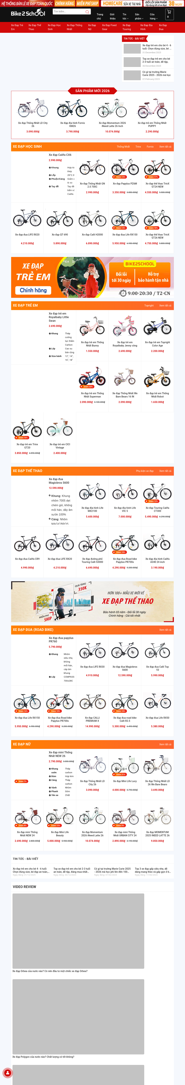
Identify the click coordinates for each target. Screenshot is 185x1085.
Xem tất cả (165, 146)
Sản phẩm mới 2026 (92, 91)
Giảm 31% (120, 774)
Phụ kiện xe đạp (145, 471)
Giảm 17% (153, 177)
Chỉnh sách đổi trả (104, 974)
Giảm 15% (55, 825)
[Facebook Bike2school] (97, 1051)
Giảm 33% (88, 387)
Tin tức (125, 16)
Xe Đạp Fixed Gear (109, 27)
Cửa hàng (154, 16)
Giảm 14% (120, 228)
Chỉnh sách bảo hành (105, 966)
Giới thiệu (113, 16)
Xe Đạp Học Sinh (54, 27)
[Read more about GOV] (151, 971)
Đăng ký (83, 1069)
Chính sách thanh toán (106, 962)
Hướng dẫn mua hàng (106, 942)
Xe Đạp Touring (126, 27)
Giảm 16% (23, 438)
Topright (149, 305)
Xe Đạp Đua (163, 27)
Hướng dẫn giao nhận (106, 950)
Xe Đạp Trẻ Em (17, 27)
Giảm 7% (23, 781)
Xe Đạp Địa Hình (146, 27)
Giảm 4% (23, 825)
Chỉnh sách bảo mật (105, 970)
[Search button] (85, 12)
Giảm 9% (120, 825)
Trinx (138, 146)
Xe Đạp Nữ (92, 27)
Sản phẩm (139, 16)
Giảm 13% (120, 177)
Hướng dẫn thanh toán (106, 946)
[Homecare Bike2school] (155, 961)
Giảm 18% (153, 228)
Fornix (150, 146)
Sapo (117, 1081)
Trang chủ (100, 16)
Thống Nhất (123, 146)
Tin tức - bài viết (134, 38)
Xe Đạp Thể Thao (34, 27)
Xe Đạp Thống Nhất (74, 27)
